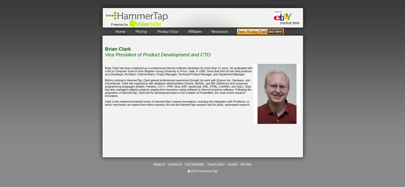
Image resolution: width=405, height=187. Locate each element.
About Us (159, 163)
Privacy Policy (215, 163)
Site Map (246, 163)
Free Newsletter (194, 163)
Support (232, 163)
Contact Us (175, 163)
